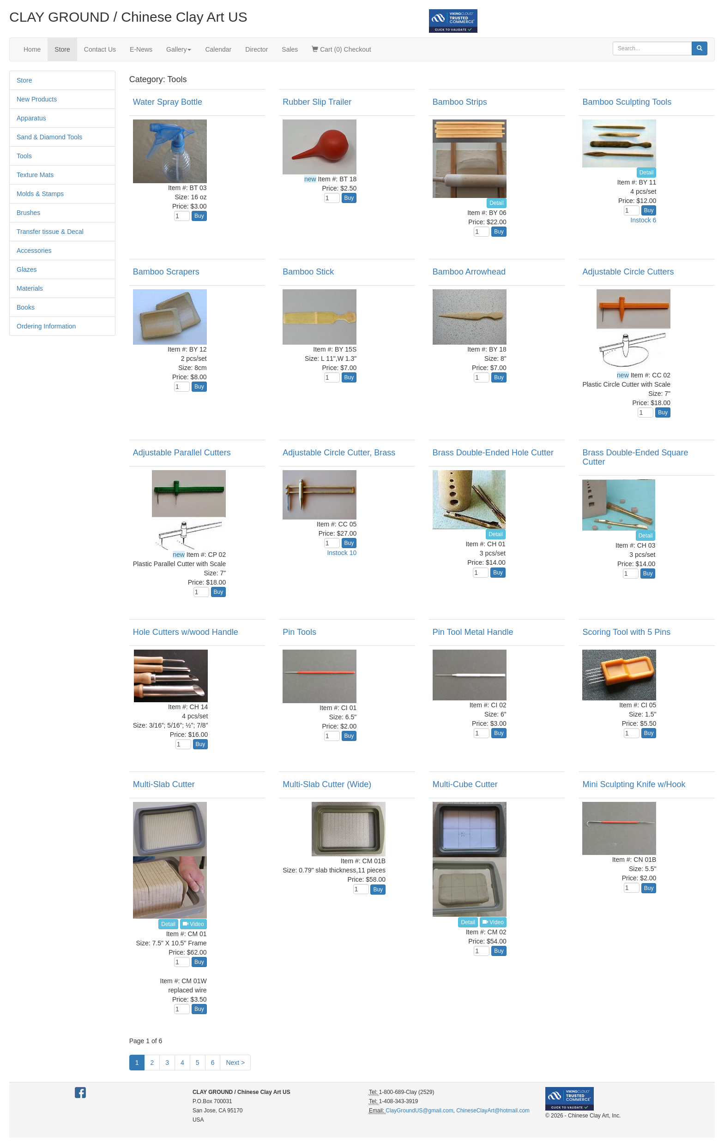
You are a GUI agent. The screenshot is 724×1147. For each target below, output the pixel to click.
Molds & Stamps (40, 193)
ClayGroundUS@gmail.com (419, 1110)
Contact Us (100, 49)
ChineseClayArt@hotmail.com (493, 1110)
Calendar (218, 49)
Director (256, 49)
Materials (30, 288)
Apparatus (31, 118)
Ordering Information (46, 326)
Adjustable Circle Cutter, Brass (339, 452)
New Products (37, 99)
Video (193, 924)
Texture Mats (35, 175)
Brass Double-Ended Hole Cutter (493, 452)
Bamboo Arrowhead (469, 271)
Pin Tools (299, 632)
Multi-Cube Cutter (465, 784)
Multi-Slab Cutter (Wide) (327, 784)
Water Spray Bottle (167, 102)
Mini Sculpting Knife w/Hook (633, 784)
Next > (235, 1062)
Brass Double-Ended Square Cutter (635, 457)
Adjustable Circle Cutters (628, 271)
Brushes (28, 212)
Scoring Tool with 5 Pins (626, 632)
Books (26, 307)
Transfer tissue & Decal (50, 231)
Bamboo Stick (308, 271)
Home (32, 49)
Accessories (34, 250)
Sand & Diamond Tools (49, 137)
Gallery (178, 49)
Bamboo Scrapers (166, 271)
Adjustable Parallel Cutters (182, 452)
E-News (141, 49)
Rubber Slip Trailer (317, 102)
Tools (24, 156)
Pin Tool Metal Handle (473, 632)
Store (62, 49)
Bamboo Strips (460, 102)
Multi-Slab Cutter (164, 784)
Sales (290, 49)
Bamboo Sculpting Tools (626, 102)
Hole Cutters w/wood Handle (185, 632)
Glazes (27, 269)
